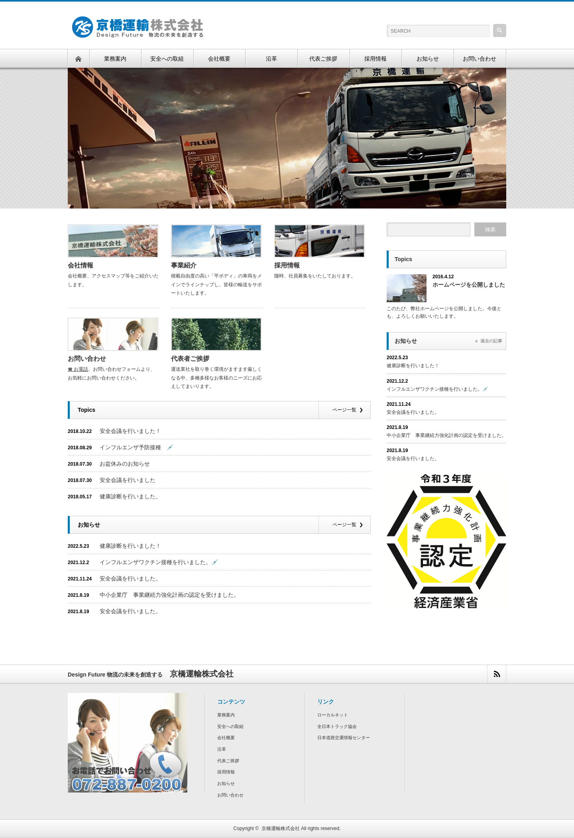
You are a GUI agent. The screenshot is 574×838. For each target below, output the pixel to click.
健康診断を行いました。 (130, 496)
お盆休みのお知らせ (125, 463)
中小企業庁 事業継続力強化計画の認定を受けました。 (169, 595)
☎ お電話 (78, 369)
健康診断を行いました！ (130, 546)
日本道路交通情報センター (343, 737)
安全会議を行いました (127, 480)
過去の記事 (491, 340)
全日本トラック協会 (337, 726)
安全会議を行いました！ (130, 431)
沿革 (221, 749)
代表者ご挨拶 (190, 358)
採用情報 (287, 265)
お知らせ (226, 783)
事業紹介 (184, 265)
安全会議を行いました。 (130, 578)
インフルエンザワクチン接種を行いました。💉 (159, 562)
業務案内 (226, 714)
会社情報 (80, 265)
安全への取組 (230, 726)
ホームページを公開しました (468, 284)
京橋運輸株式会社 (280, 828)
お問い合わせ (87, 358)
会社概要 (226, 737)
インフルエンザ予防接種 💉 (136, 447)
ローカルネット (332, 714)
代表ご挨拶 (228, 760)
